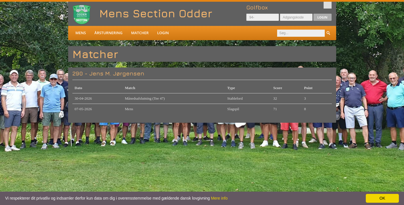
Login (322, 17)
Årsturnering (108, 32)
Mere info (219, 198)
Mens (81, 32)
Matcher (140, 32)
